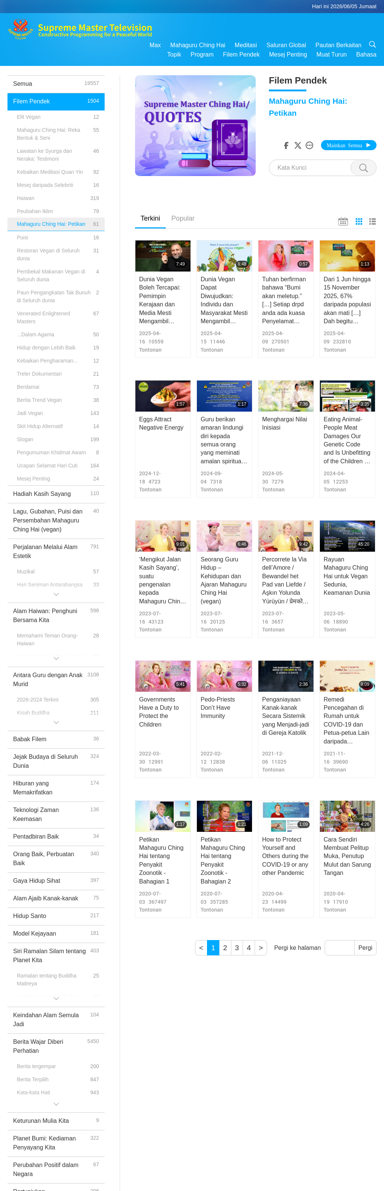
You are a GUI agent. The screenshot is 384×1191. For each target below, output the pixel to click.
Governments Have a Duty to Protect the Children (159, 712)
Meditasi (246, 45)
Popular (183, 218)
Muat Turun (331, 54)
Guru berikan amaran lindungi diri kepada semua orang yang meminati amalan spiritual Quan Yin (222, 441)
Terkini (150, 218)
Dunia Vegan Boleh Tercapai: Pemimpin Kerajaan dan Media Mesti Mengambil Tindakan (159, 300)
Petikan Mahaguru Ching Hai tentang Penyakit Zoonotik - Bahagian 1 (161, 860)
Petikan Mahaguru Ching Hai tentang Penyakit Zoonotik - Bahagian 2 (223, 860)
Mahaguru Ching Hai (197, 45)
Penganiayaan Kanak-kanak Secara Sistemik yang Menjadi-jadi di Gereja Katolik (285, 716)
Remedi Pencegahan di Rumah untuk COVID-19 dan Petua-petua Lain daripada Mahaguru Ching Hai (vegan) (346, 721)
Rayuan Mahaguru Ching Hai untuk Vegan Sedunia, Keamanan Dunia (347, 576)
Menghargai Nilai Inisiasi (284, 423)
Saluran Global (286, 45)
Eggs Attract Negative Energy (161, 423)
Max (155, 45)
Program (201, 54)
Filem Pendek (241, 54)
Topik (174, 54)
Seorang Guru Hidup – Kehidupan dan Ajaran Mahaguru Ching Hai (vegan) (224, 580)
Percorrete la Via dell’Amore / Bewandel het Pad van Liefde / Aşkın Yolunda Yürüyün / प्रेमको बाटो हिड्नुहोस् (284, 581)
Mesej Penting (288, 54)
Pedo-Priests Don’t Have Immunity (218, 707)
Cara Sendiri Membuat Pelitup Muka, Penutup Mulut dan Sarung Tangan (347, 856)
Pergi (365, 948)
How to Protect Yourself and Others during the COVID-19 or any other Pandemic (285, 856)
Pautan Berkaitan (338, 45)
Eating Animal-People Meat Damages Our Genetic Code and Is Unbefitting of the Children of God (347, 441)
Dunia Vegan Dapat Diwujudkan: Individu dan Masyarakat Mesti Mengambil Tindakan (224, 300)
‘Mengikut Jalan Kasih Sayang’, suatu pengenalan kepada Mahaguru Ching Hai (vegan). (161, 581)
